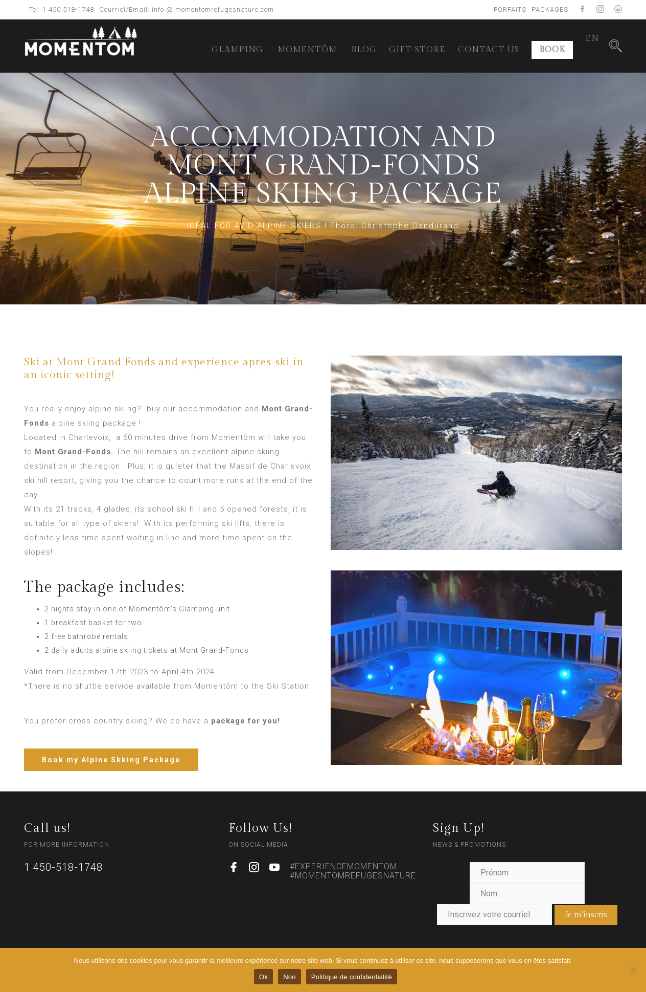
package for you (244, 720)
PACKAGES (550, 9)
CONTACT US (488, 50)
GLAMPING (237, 50)
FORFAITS (510, 9)
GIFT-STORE (417, 50)
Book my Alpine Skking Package (111, 760)
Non (289, 977)
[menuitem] (592, 39)
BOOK (552, 50)
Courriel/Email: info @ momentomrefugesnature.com (186, 9)
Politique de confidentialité (351, 977)
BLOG (364, 50)
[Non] (633, 970)
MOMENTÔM (307, 50)
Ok (263, 977)
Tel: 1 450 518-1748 (61, 9)
